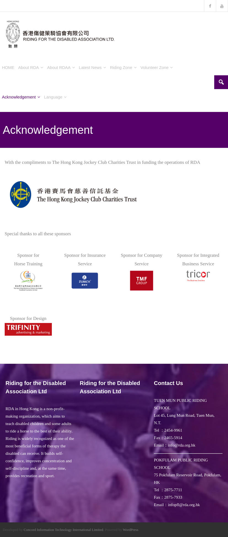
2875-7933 (173, 497)
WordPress (130, 530)
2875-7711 (173, 490)
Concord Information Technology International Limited (63, 530)
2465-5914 (173, 438)
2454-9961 (173, 430)
